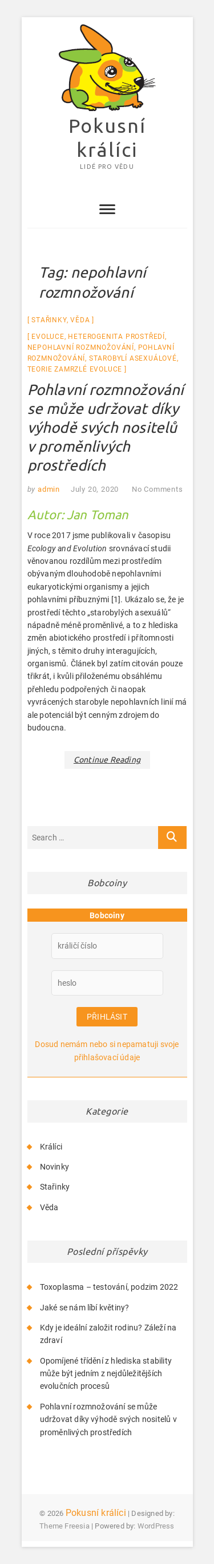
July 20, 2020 (95, 489)
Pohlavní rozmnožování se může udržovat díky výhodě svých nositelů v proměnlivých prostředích (105, 427)
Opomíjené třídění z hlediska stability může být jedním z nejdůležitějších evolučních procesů (106, 1373)
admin (47, 489)
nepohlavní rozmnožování (80, 347)
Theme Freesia (64, 1526)
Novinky (54, 1166)
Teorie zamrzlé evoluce (75, 369)
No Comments (157, 489)
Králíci (51, 1146)
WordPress (156, 1526)
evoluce (47, 337)
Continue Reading (107, 759)
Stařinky (48, 320)
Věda (80, 320)
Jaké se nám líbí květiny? (85, 1307)
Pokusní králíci (107, 137)
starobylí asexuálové (133, 358)
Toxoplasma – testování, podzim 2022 (109, 1287)
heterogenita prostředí (116, 337)
